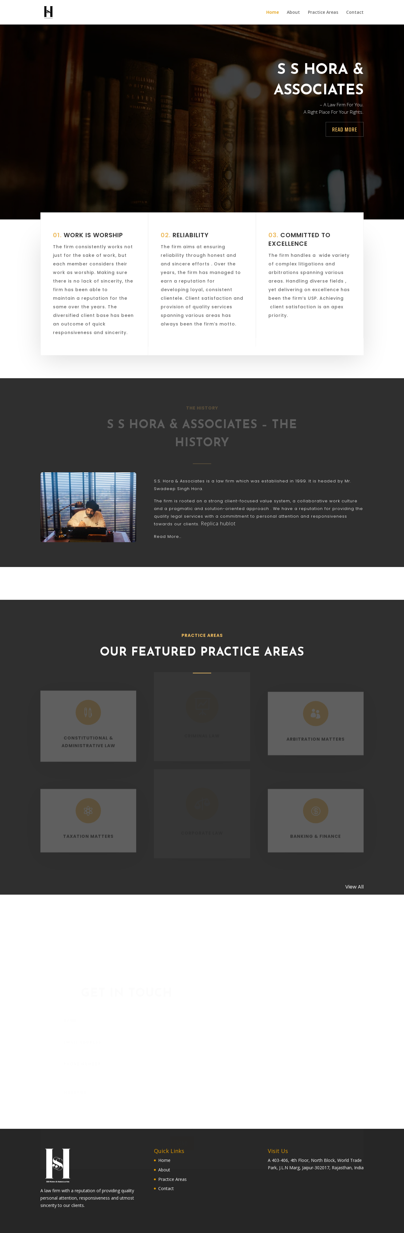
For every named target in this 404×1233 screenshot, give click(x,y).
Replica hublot (218, 523)
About (293, 12)
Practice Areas (323, 12)
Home (272, 12)
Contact (355, 12)
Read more (344, 129)
